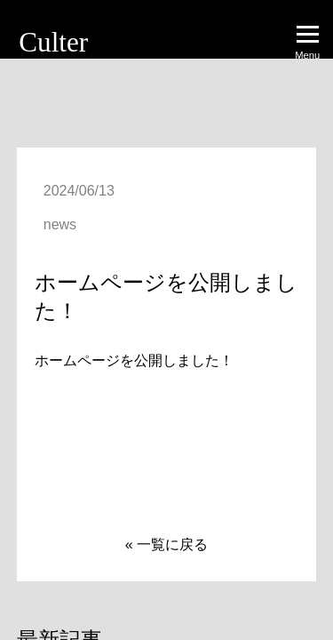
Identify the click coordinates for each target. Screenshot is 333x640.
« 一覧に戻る (166, 544)
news (60, 224)
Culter (53, 42)
